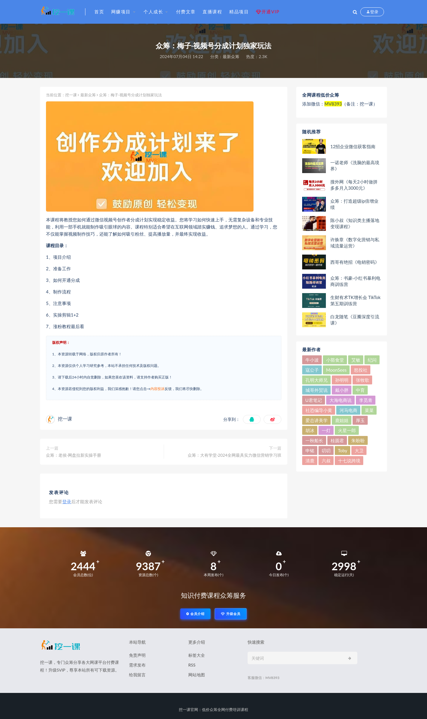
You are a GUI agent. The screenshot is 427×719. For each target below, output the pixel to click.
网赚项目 (121, 11)
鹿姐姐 (341, 420)
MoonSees (336, 370)
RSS (191, 664)
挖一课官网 (188, 709)
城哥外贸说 (316, 390)
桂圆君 (337, 440)
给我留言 (137, 674)
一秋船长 (314, 440)
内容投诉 (157, 388)
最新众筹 (231, 56)
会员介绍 (195, 614)
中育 (360, 390)
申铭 (309, 450)
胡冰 (309, 430)
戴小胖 (341, 390)
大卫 (359, 450)
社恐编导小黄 (318, 410)
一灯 (326, 430)
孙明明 (341, 380)
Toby (342, 450)
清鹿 (309, 460)
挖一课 (71, 94)
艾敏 (355, 359)
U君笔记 (313, 400)
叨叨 (326, 450)
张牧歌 (362, 380)
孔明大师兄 (316, 380)
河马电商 (348, 410)
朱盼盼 (358, 440)
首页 (99, 11)
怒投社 (360, 370)
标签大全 (196, 655)
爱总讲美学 (316, 420)
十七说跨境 (349, 460)
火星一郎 (347, 430)
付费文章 (186, 11)
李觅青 (365, 400)
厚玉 (360, 420)
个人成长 (153, 11)
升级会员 (230, 614)
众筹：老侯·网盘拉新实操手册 (73, 455)
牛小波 (312, 359)
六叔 (326, 460)
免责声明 (137, 655)
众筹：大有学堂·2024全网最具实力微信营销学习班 (234, 455)
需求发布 (137, 664)
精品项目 (239, 11)
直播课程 (212, 11)
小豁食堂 (335, 359)
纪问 (372, 359)
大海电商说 (340, 400)
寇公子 (312, 370)
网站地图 (196, 674)
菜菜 (369, 410)
